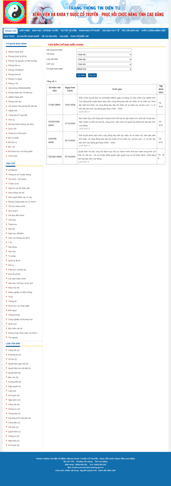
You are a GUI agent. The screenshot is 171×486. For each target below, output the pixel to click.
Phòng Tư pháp (15, 79)
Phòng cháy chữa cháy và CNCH (22, 333)
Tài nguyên (13, 337)
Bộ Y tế (11, 147)
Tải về (161, 155)
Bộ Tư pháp (13, 138)
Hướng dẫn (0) (14, 382)
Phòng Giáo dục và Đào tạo (20, 92)
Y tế (10, 242)
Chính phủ (12, 156)
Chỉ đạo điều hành (16, 215)
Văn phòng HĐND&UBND (19, 88)
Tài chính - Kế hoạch (17, 179)
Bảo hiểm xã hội (15, 328)
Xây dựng (12, 247)
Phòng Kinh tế (14, 74)
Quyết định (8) (14, 373)
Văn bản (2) (13, 427)
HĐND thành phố (15, 52)
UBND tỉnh (13, 111)
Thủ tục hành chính (16, 206)
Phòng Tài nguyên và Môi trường (22, 61)
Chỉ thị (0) (12, 359)
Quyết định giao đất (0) (18, 364)
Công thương (14, 315)
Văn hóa (12, 251)
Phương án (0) (14, 355)
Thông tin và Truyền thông (19, 174)
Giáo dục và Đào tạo (17, 269)
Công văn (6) (14, 350)
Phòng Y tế (13, 83)
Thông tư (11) (14, 409)
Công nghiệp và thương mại (20, 319)
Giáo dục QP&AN (16, 233)
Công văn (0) (14, 404)
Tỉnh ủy (11, 120)
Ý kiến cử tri (13, 184)
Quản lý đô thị (14, 260)
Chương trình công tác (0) (19, 418)
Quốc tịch (12, 324)
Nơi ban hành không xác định (21, 124)
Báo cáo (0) (13, 377)
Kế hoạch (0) (14, 395)
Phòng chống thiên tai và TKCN (22, 202)
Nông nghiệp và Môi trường (20, 292)
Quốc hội (12, 129)
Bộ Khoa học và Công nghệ (20, 151)
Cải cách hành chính (17, 279)
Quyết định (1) (14, 431)
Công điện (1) (14, 422)
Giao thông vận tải (16, 193)
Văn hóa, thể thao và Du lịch (20, 283)
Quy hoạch (13, 211)
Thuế (10, 297)
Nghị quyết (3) (14, 386)
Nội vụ (11, 265)
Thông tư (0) (13, 436)
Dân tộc (11, 229)
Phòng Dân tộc (14, 101)
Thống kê (12, 301)
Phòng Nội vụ (14, 65)
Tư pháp (12, 256)
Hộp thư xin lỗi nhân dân (19, 188)
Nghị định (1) (14, 441)
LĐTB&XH (12, 170)
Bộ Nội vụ (12, 142)
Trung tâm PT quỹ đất (17, 115)
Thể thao (12, 220)
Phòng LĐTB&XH (16, 70)
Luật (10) (12, 391)
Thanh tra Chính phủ (17, 133)
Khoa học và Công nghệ (18, 306)
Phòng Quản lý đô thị (17, 56)
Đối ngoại (12, 310)
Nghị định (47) (14, 400)
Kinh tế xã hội (14, 274)
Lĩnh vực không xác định (19, 238)
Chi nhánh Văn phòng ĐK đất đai (22, 106)
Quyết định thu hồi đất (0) (19, 368)
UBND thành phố (15, 97)
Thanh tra (12, 224)
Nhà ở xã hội (13, 288)
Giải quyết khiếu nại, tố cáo (20, 197)
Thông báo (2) (14, 413)
